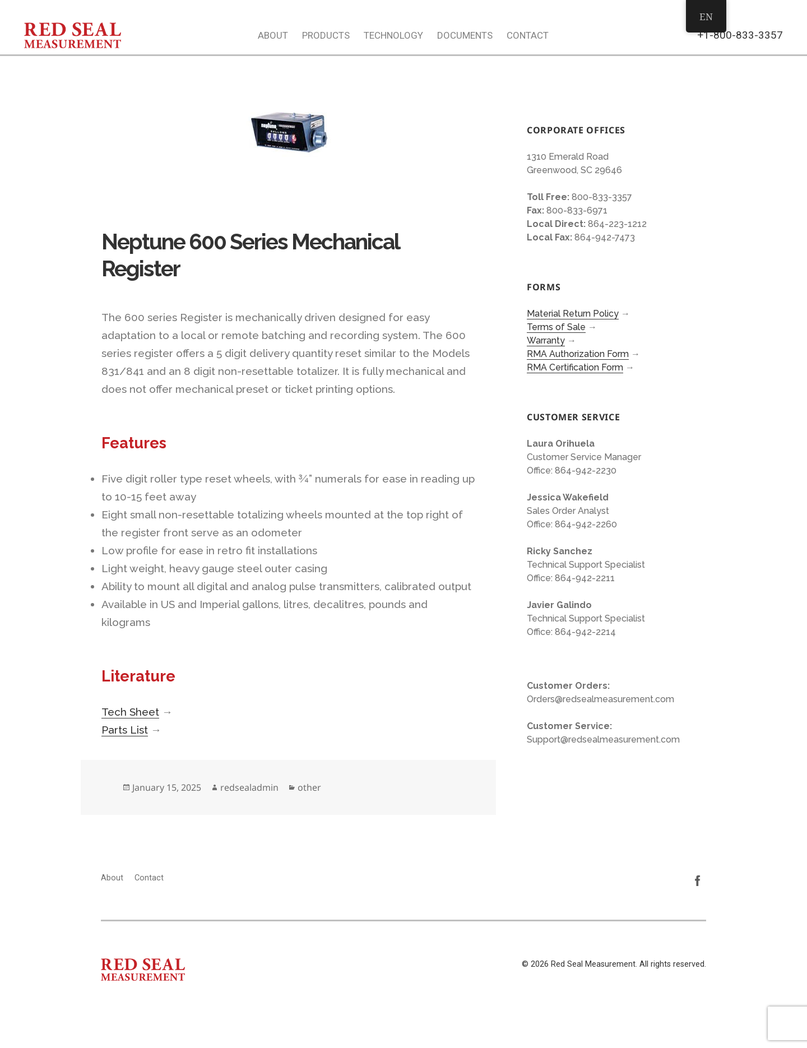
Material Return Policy (573, 313)
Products (326, 35)
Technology (393, 35)
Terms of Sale (556, 327)
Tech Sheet (130, 712)
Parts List (124, 730)
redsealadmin (249, 787)
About (273, 35)
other (309, 787)
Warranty (546, 340)
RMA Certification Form (575, 367)
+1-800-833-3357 (740, 35)
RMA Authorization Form (578, 354)
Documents (465, 35)
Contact (528, 35)
